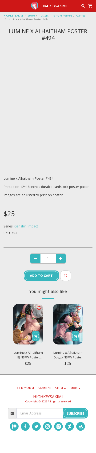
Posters (43, 15)
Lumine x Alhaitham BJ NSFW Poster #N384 (28, 355)
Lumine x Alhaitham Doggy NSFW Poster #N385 (68, 355)
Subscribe (75, 413)
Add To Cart (41, 275)
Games (80, 15)
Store (31, 15)
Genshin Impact (26, 226)
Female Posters (62, 15)
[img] (28, 324)
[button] (5, 5)
